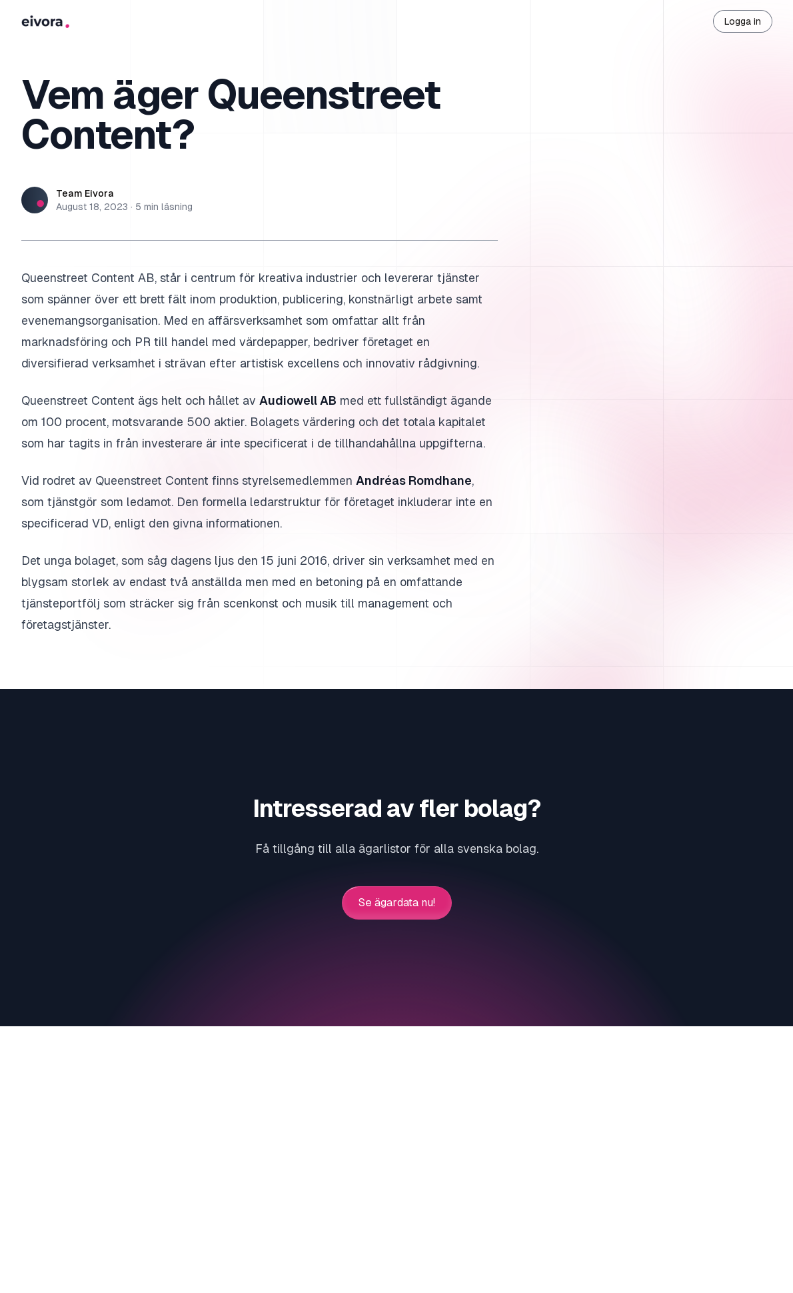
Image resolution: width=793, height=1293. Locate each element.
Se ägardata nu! (397, 903)
